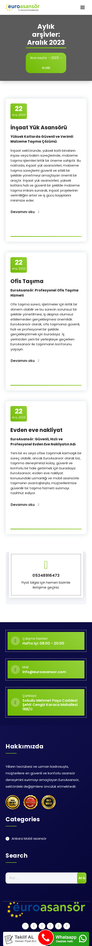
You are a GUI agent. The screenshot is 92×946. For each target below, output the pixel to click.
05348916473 (46, 575)
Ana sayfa (38, 57)
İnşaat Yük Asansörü (38, 127)
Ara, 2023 (19, 111)
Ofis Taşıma (27, 281)
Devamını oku (23, 212)
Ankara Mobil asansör (29, 838)
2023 (55, 57)
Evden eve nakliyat (36, 430)
